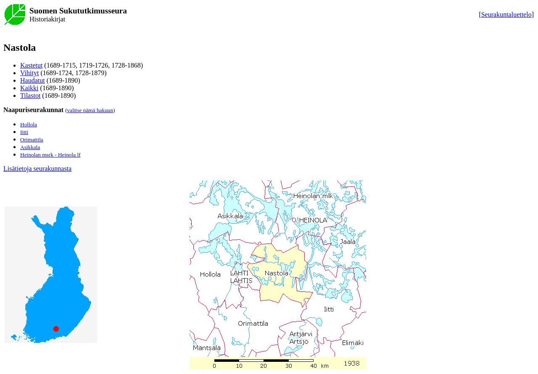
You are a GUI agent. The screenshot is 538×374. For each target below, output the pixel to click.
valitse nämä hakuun (90, 110)
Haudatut (32, 80)
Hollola (28, 124)
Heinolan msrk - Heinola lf (50, 155)
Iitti (24, 132)
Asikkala (30, 147)
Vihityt (29, 72)
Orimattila (31, 139)
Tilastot (30, 95)
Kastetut (31, 65)
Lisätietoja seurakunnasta (37, 168)
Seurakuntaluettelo (506, 14)
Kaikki (29, 88)
